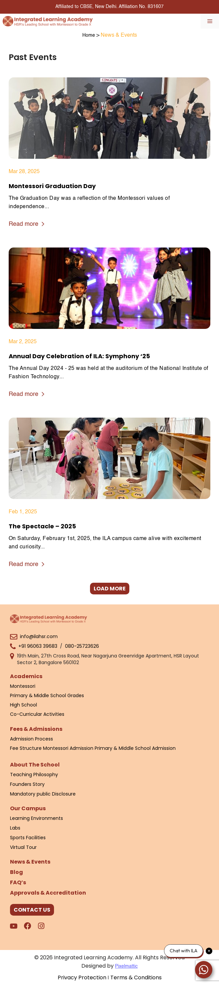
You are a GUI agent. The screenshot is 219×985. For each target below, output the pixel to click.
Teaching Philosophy (34, 774)
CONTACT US (32, 910)
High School (23, 704)
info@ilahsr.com (39, 636)
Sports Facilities (28, 837)
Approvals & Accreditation (48, 893)
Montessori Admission (68, 748)
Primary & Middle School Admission (135, 748)
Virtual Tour (23, 847)
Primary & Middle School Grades (47, 695)
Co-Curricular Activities (37, 714)
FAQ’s (18, 882)
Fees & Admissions (36, 729)
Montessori (22, 686)
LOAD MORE (110, 588)
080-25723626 (82, 646)
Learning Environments (36, 818)
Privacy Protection (82, 977)
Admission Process (31, 738)
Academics (26, 676)
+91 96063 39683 (37, 646)
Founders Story (27, 784)
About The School (35, 765)
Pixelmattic (126, 966)
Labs (15, 828)
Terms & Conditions (136, 977)
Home (88, 35)
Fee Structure (26, 748)
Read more (26, 225)
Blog (16, 872)
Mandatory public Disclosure (43, 794)
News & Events (30, 862)
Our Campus (28, 808)
